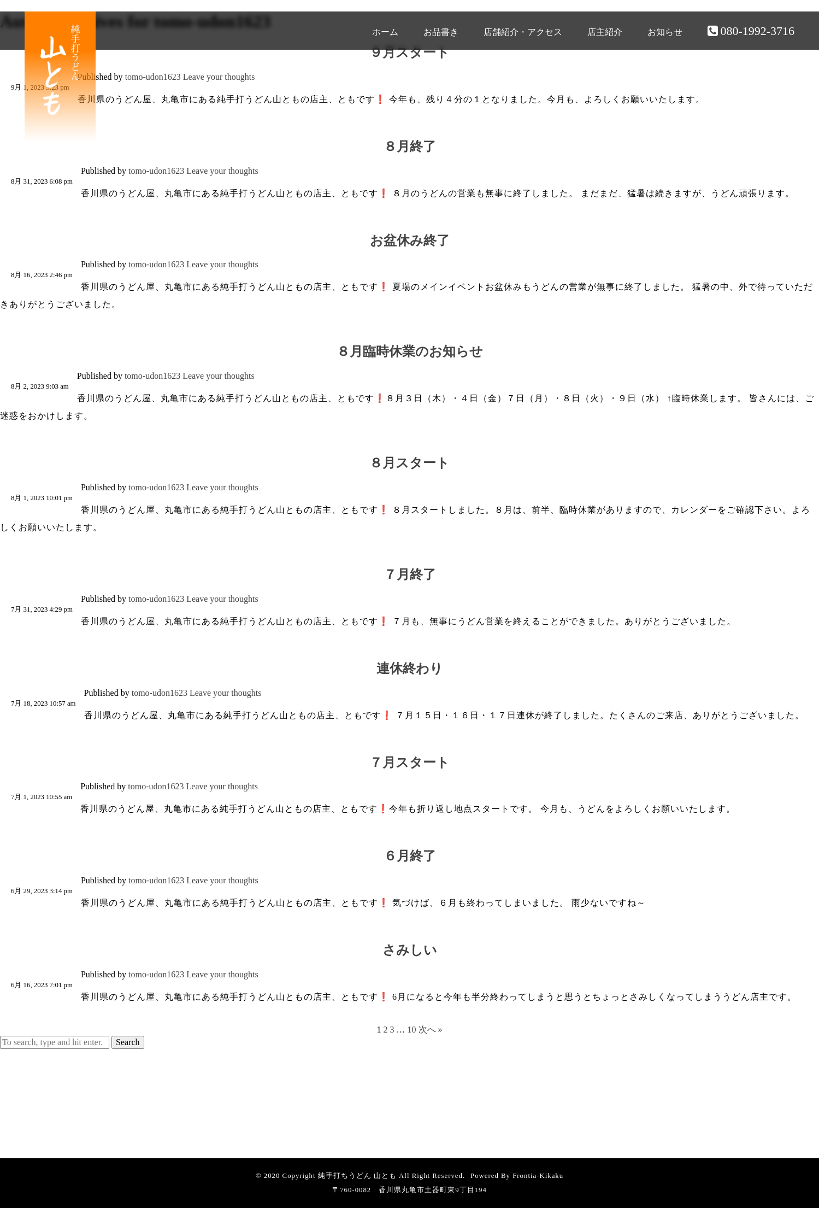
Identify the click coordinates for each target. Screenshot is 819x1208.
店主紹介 (604, 32)
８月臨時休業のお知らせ (410, 351)
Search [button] (128, 1042)
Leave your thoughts (219, 76)
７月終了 (410, 574)
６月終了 (410, 856)
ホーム (385, 32)
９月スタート (409, 52)
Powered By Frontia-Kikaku (516, 1176)
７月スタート (409, 762)
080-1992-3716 (751, 31)
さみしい (409, 950)
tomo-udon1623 (153, 76)
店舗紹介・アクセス (523, 32)
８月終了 (410, 146)
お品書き (440, 32)
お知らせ (664, 32)
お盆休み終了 (410, 240)
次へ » (431, 1029)
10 (412, 1029)
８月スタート (409, 463)
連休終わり (409, 668)
